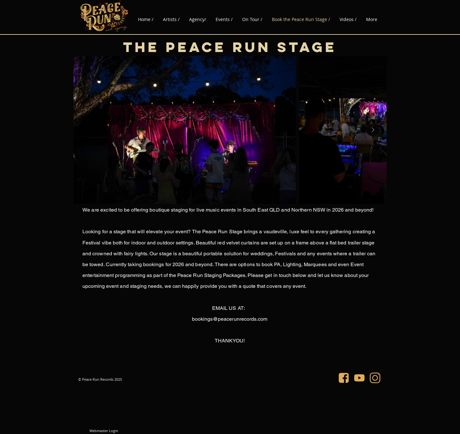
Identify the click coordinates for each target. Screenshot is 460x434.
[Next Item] (372, 129)
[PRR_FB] (343, 378)
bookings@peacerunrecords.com (229, 319)
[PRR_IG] (375, 378)
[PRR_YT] (359, 378)
